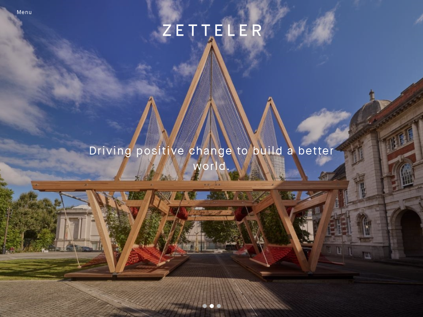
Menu (24, 12)
